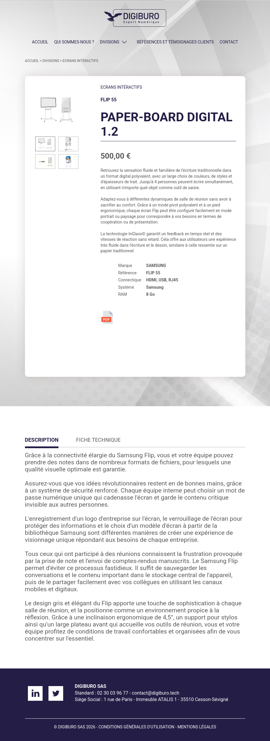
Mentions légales (196, 727)
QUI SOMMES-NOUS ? (74, 42)
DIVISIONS (109, 42)
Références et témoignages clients (175, 42)
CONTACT (229, 42)
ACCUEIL (40, 42)
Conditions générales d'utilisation (136, 727)
